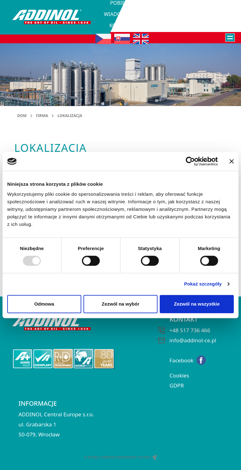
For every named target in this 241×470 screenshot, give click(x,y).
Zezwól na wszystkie (197, 304)
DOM (22, 115)
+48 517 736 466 (189, 330)
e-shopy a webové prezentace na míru (120, 457)
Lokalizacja (69, 115)
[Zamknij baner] (231, 161)
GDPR (176, 385)
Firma (42, 115)
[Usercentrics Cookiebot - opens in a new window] (190, 161)
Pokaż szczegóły (203, 283)
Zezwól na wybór (120, 304)
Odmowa (44, 304)
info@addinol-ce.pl (192, 340)
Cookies (179, 375)
